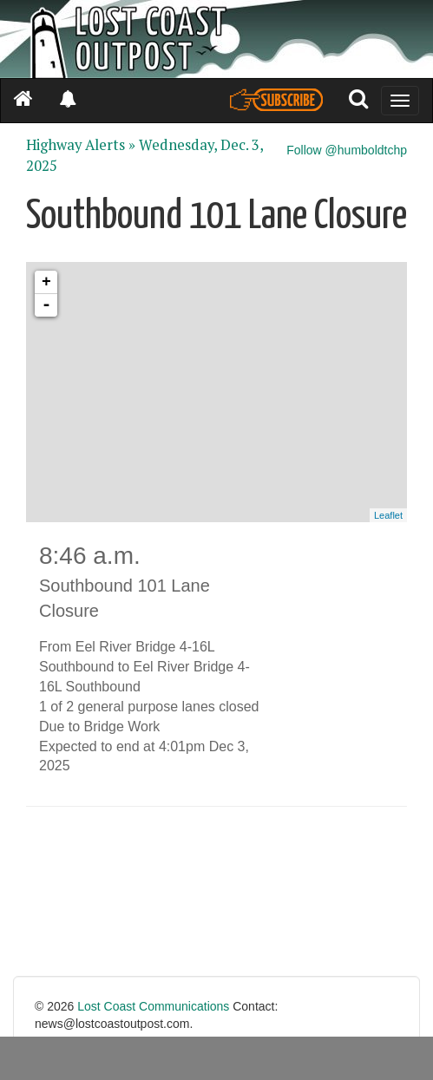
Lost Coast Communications (153, 1006)
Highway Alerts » (80, 144)
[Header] (216, 39)
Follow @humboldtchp (346, 150)
